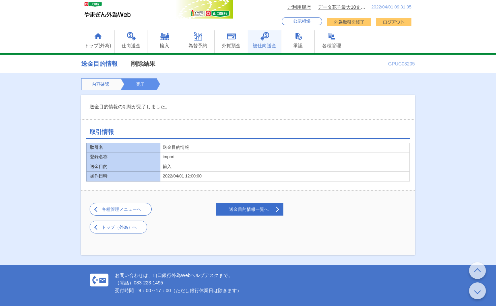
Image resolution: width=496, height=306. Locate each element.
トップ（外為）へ (119, 227)
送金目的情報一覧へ (249, 209)
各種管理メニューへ (121, 209)
